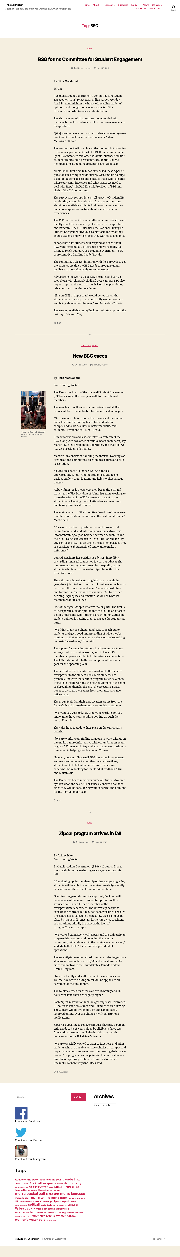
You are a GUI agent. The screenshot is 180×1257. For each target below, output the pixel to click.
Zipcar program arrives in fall (89, 843)
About (96, 5)
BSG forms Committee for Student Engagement (90, 63)
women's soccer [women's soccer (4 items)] (75, 1224)
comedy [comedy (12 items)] (75, 1194)
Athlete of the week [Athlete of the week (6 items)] (26, 1190)
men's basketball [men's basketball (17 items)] (30, 1205)
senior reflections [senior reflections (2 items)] (21, 1216)
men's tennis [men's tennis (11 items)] (40, 1209)
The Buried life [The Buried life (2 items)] (61, 1216)
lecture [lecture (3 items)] (57, 1201)
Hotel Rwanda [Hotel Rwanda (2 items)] (32, 1201)
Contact (108, 5)
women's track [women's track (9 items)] (66, 1227)
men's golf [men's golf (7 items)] (52, 1205)
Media (134, 5)
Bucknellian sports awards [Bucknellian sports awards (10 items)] (48, 1194)
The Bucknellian (15, 5)
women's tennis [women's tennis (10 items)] (43, 1227)
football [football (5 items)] (70, 1198)
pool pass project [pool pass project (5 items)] (59, 1212)
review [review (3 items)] (73, 1213)
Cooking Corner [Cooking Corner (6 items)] (38, 1197)
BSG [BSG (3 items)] (78, 1191)
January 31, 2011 (101, 375)
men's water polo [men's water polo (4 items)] (77, 1209)
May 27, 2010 (101, 853)
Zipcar (65, 1083)
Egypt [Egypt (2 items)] (51, 1198)
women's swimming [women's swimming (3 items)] (23, 1228)
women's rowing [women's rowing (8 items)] (55, 1223)
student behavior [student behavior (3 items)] (48, 1216)
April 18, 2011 (103, 78)
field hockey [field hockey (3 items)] (59, 1198)
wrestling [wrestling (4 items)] (51, 1231)
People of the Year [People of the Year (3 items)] (41, 1213)
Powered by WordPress (56, 1250)
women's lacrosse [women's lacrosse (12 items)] (29, 1223)
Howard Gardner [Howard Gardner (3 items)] (45, 1201)
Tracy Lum (83, 853)
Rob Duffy (81, 375)
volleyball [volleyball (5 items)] (73, 1216)
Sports (139, 9)
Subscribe (123, 5)
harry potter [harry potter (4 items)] (21, 1201)
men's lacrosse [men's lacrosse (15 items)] (72, 1205)
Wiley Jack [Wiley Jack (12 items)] (23, 1219)
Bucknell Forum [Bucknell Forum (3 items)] (21, 1195)
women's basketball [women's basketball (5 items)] (44, 1220)
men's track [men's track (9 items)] (59, 1209)
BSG (59, 333)
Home (87, 5)
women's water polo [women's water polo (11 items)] (30, 1231)
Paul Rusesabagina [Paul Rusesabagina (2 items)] (26, 1213)
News (146, 5)
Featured (85, 356)
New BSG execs (90, 365)
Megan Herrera (83, 78)
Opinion (156, 5)
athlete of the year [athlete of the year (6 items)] (50, 1190)
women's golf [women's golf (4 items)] (62, 1220)
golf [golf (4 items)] (77, 1198)
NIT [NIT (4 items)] (16, 1212)
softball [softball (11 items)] (34, 1216)
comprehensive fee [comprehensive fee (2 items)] (21, 1198)
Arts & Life (154, 9)
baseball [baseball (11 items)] (68, 1190)
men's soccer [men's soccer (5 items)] (22, 1209)
